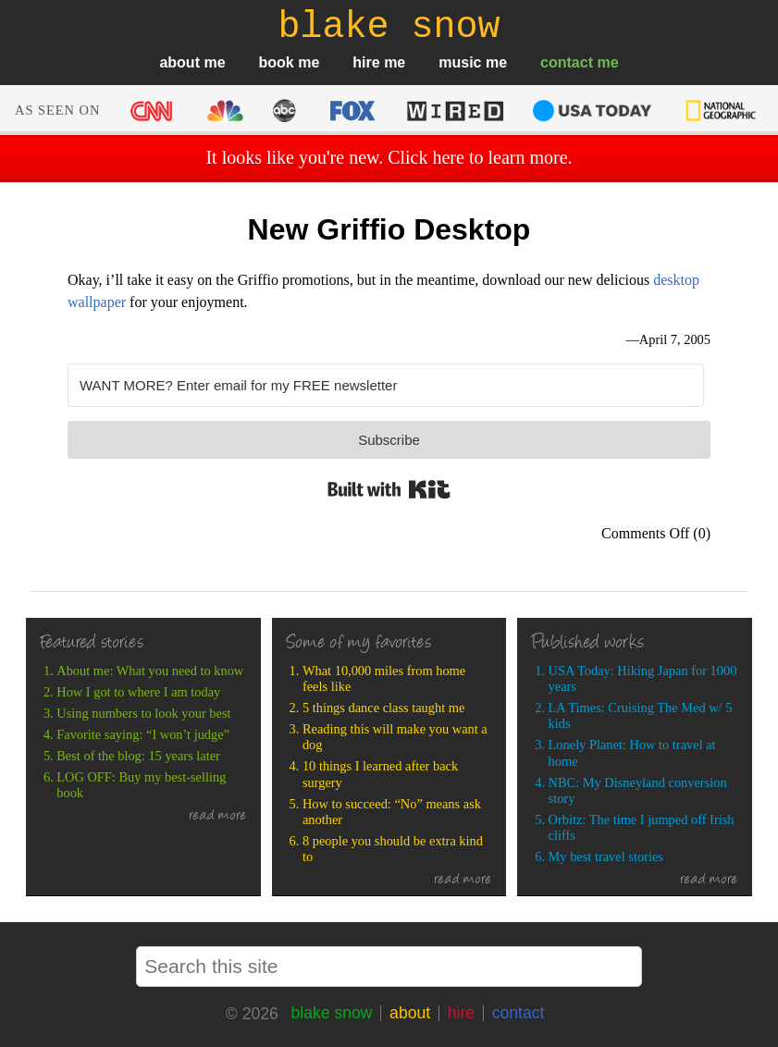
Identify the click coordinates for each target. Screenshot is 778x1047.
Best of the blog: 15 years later (138, 755)
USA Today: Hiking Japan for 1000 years (643, 678)
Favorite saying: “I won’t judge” (142, 734)
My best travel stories (606, 856)
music (459, 62)
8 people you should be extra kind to (393, 848)
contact (566, 62)
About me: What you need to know (149, 670)
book (276, 62)
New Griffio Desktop (389, 229)
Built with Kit (389, 489)
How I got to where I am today (138, 691)
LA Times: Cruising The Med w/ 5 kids (641, 715)
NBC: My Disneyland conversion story (638, 790)
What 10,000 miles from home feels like (384, 678)
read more (218, 816)
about (179, 62)
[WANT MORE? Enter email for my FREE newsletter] (386, 385)
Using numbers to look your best (143, 713)
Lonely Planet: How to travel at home (632, 752)
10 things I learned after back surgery (380, 773)
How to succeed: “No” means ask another (392, 811)
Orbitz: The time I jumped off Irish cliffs (642, 827)
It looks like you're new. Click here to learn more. (388, 157)
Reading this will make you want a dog (395, 736)
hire (365, 62)
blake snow (331, 1013)
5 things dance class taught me (383, 707)
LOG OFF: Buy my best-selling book (141, 785)
